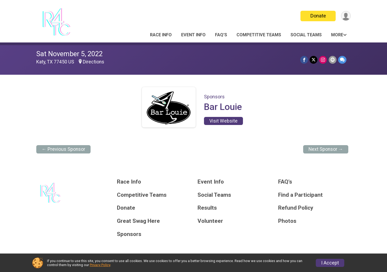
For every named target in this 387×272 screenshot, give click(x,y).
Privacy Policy (100, 265)
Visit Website (223, 121)
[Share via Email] (332, 60)
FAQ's (221, 34)
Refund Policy (295, 208)
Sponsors (129, 234)
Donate (318, 16)
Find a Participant (300, 195)
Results (207, 208)
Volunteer (210, 221)
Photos (287, 221)
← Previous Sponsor (63, 149)
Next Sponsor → (326, 149)
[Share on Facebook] (304, 60)
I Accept (330, 263)
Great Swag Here (138, 221)
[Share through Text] (342, 60)
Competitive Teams (258, 34)
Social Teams (306, 34)
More (337, 34)
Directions (93, 62)
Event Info (193, 34)
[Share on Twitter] (314, 60)
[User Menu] (346, 16)
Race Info (161, 34)
